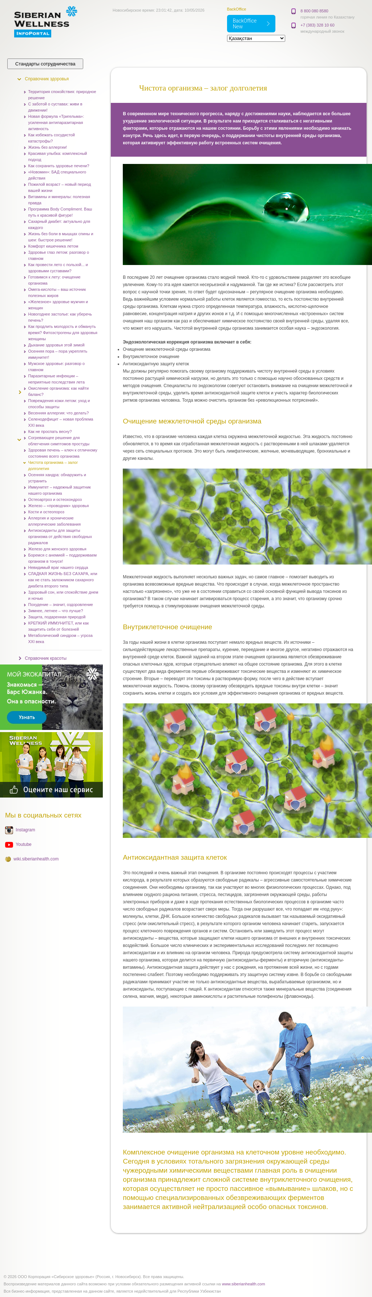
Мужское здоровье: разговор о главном (56, 366)
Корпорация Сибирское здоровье (53, 21)
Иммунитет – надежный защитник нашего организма (59, 490)
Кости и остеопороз (46, 512)
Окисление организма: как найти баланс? (58, 391)
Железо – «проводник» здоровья (58, 505)
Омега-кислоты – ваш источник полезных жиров (57, 292)
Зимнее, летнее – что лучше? (55, 611)
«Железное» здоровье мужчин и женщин (58, 305)
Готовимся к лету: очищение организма (54, 280)
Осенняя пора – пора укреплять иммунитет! (58, 354)
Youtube (24, 844)
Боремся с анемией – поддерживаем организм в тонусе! (62, 558)
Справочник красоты (46, 658)
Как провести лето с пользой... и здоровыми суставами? (58, 267)
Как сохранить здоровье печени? (58, 166)
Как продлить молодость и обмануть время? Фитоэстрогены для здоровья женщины (63, 332)
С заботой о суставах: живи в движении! (55, 107)
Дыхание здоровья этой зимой (56, 345)
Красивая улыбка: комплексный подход (57, 156)
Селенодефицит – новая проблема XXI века (60, 422)
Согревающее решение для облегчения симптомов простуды (59, 440)
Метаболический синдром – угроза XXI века (60, 638)
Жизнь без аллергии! (47, 147)
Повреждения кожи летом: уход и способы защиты (59, 403)
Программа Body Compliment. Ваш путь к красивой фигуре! (60, 212)
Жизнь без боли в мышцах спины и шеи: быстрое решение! (60, 237)
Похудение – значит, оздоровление (60, 604)
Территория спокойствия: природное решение (62, 94)
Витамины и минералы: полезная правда (59, 199)
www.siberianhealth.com (243, 1284)
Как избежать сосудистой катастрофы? (51, 138)
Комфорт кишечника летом (53, 246)
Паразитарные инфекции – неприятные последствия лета (56, 379)
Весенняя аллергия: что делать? (58, 413)
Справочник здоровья (47, 78)
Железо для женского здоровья (57, 549)
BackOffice (236, 9)
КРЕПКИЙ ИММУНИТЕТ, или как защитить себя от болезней (58, 626)
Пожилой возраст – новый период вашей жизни (59, 187)
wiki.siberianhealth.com (35, 859)
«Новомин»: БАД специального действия (57, 175)
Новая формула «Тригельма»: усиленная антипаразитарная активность (56, 122)
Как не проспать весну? (50, 431)
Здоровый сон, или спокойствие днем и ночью (63, 595)
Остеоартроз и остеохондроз (55, 499)
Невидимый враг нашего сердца (58, 567)
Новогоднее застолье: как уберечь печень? (60, 317)
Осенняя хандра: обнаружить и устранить (57, 478)
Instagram (25, 829)
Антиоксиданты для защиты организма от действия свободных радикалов (60, 536)
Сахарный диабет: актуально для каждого (59, 224)
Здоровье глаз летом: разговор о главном (58, 255)
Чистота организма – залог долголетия (53, 465)
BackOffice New (245, 23)
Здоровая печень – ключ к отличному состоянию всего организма (62, 453)
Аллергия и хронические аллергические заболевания (54, 521)
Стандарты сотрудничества (45, 64)
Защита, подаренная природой (57, 617)
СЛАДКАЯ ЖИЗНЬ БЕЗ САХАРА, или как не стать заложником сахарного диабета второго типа (62, 579)
